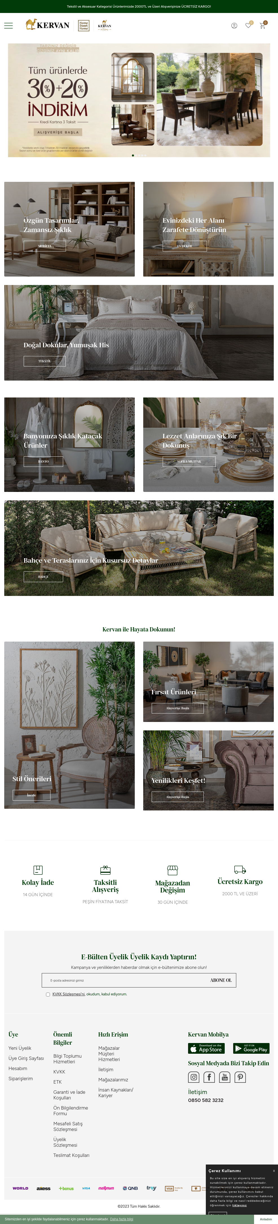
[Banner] (69, 229)
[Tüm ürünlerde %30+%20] (139, 100)
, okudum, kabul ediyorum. (86, 994)
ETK (57, 1082)
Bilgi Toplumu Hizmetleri (67, 1058)
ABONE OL (221, 980)
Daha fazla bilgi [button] (121, 1219)
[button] (133, 155)
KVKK (59, 1072)
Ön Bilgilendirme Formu (70, 1110)
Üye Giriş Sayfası (26, 1058)
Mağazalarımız (113, 1079)
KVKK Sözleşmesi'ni (68, 994)
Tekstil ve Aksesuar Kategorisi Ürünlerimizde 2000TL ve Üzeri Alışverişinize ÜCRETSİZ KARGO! (139, 6)
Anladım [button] (266, 1219)
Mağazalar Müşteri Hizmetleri (109, 1053)
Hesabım (17, 1068)
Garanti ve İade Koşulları (69, 1095)
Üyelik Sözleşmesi (65, 1142)
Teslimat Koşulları (71, 1155)
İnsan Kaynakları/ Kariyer (116, 1092)
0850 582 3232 (205, 1100)
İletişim (105, 1069)
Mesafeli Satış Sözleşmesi (68, 1126)
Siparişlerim (20, 1078)
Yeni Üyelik (19, 1048)
